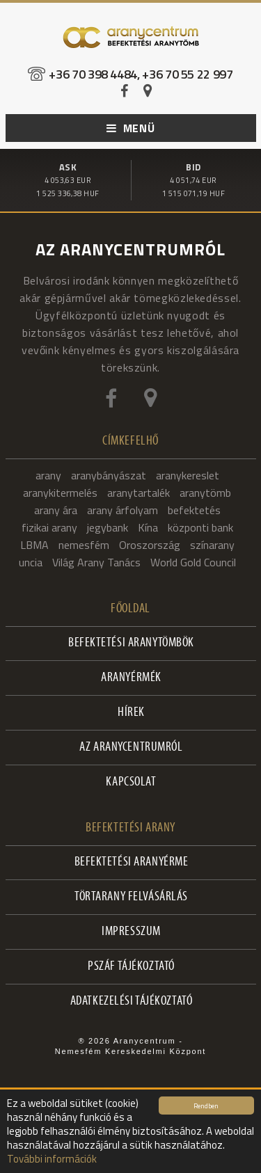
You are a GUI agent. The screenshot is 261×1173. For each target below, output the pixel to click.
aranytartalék (138, 492)
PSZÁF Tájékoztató (131, 966)
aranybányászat (108, 475)
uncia (30, 562)
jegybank (107, 527)
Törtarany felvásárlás (131, 897)
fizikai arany (49, 527)
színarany (212, 544)
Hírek (131, 712)
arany (48, 475)
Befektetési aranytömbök (131, 643)
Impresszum (131, 932)
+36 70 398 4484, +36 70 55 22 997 (140, 74)
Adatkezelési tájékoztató (131, 1001)
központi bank (200, 527)
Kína (148, 527)
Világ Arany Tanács (96, 562)
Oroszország (149, 544)
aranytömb (205, 492)
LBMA (34, 544)
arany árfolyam (122, 510)
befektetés (194, 510)
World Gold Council (193, 562)
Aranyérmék (131, 678)
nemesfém (83, 544)
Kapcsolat (131, 782)
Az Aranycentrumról (130, 747)
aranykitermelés (60, 492)
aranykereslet (187, 475)
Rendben (206, 1105)
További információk (52, 1159)
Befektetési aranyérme (131, 862)
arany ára (55, 510)
